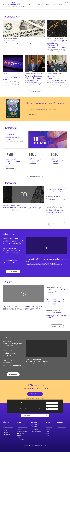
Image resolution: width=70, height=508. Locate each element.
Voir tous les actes (13, 374)
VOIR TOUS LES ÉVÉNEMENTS (35, 176)
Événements (47, 4)
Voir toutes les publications (57, 224)
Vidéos (47, 431)
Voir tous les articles (35, 91)
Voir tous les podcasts (13, 271)
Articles (40, 4)
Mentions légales (27, 445)
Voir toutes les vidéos (56, 326)
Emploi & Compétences (22, 424)
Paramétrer (51, 405)
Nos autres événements (36, 431)
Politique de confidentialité (36, 445)
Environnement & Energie (23, 427)
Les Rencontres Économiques (35, 429)
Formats (54, 4)
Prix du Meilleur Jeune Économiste (7, 429)
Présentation (32, 4)
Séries (47, 435)
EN (67, 2)
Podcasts (48, 429)
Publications (49, 427)
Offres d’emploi (6, 434)
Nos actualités (21, 439)
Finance (19, 429)
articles (19, 422)
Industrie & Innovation (22, 431)
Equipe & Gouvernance (8, 427)
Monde (19, 435)
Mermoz (48, 424)
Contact (44, 445)
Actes (47, 433)
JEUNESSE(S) (62, 4)
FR (65, 2)
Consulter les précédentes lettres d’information (35, 398)
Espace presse (6, 436)
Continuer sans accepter (52, 408)
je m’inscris (33, 393)
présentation (6, 422)
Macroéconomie (21, 433)
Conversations (61, 424)
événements (34, 422)
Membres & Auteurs (7, 424)
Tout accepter (52, 402)
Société (19, 437)
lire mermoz (32, 114)
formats (48, 422)
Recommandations (62, 427)
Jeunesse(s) (5, 432)
